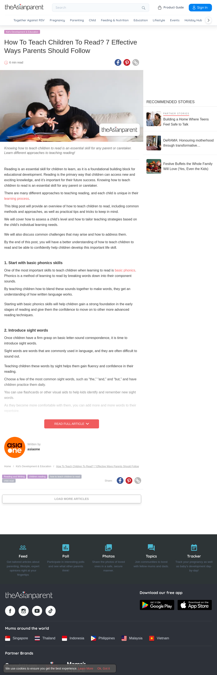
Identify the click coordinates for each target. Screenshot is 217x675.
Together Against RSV (29, 20)
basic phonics (125, 269)
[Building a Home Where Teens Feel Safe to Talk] (180, 118)
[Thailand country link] (45, 637)
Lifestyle (159, 20)
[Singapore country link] (16, 637)
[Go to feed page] (24, 9)
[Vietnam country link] (159, 637)
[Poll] (66, 558)
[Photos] (108, 558)
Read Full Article (71, 423)
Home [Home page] (7, 465)
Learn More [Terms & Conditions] (85, 668)
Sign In (200, 7)
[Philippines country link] (103, 637)
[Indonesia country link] (73, 637)
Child (92, 20)
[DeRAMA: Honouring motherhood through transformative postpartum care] (180, 142)
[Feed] (23, 558)
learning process (16, 198)
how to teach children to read (65, 476)
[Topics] (151, 558)
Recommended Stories (170, 101)
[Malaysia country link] (132, 637)
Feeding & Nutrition (115, 20)
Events (174, 20)
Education (141, 20)
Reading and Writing (14, 476)
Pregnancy (57, 20)
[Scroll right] (208, 20)
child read (9, 480)
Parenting (77, 20)
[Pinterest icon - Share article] (126, 61)
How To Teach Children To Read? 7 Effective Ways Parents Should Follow (97, 465)
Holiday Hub (193, 20)
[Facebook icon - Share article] (118, 61)
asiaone (33, 448)
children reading (37, 476)
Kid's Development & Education (22, 31)
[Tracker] (194, 558)
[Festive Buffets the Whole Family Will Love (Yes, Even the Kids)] (180, 165)
